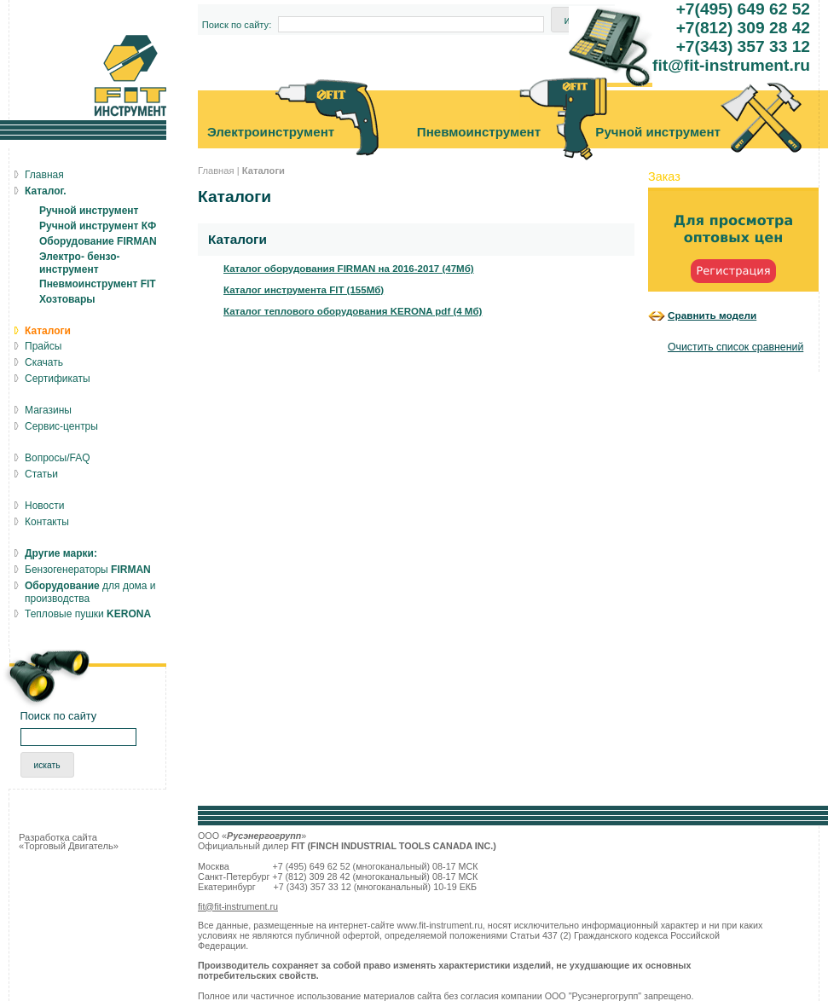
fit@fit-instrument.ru (238, 906)
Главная (216, 170)
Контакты (47, 522)
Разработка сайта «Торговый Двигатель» (69, 841)
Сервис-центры (61, 426)
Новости (44, 506)
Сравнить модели (712, 315)
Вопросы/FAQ (57, 458)
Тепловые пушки (88, 614)
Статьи (41, 474)
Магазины (48, 410)
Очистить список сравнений (735, 347)
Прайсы (43, 346)
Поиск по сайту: (237, 25)
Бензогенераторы (88, 570)
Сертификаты (57, 379)
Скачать (44, 362)
